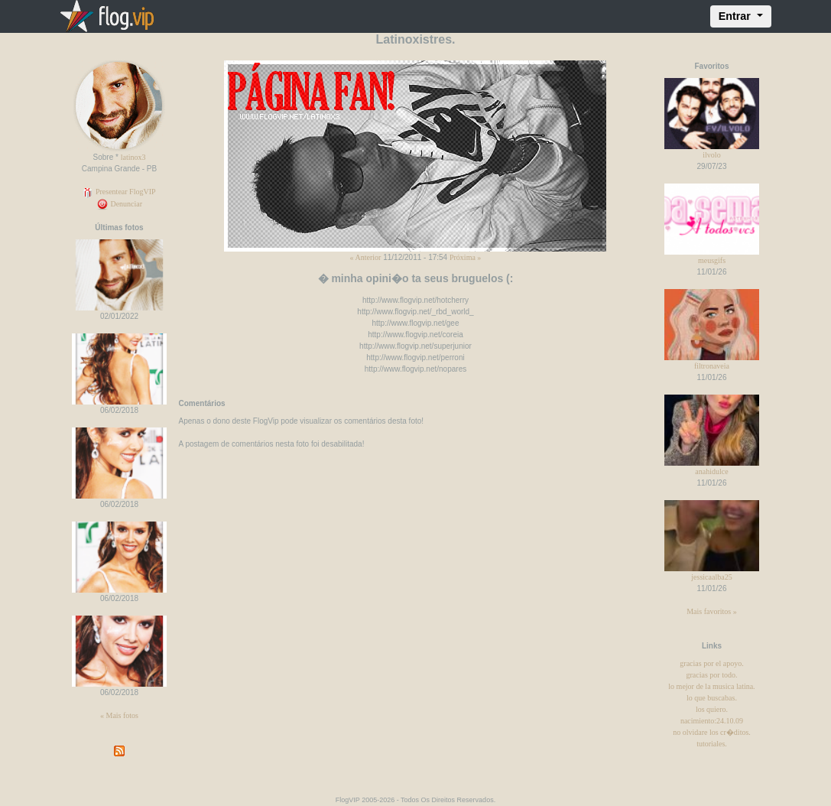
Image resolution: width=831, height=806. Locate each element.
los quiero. (712, 709)
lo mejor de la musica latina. (711, 686)
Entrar (736, 16)
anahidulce (711, 471)
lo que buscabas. (712, 698)
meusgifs (712, 260)
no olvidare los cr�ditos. (712, 732)
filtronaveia (711, 366)
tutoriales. (711, 743)
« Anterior (365, 257)
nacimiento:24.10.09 (711, 721)
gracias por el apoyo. (711, 663)
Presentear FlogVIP (119, 191)
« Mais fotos (119, 715)
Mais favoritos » (712, 611)
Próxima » (465, 257)
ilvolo (711, 155)
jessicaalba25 (711, 577)
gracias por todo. (712, 675)
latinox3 (133, 157)
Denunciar (119, 204)
